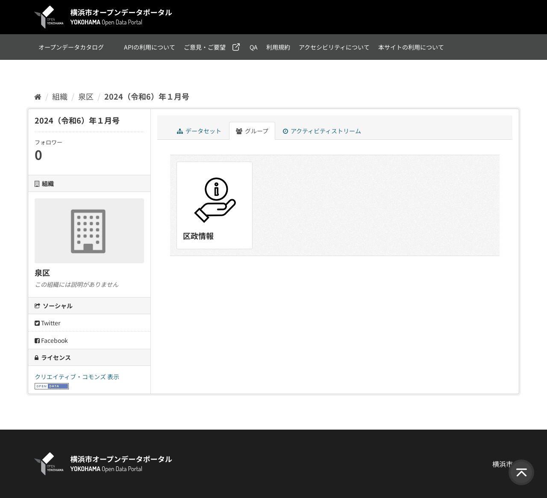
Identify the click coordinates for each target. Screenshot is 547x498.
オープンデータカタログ (71, 47)
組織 (60, 96)
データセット (199, 131)
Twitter (47, 322)
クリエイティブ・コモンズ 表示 (77, 376)
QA (254, 47)
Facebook (51, 340)
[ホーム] (37, 96)
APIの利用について (149, 47)
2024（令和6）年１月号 (146, 96)
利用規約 (278, 47)
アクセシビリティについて (334, 47)
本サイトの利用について (411, 47)
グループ (252, 131)
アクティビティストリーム (322, 131)
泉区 (86, 96)
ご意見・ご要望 (205, 47)
